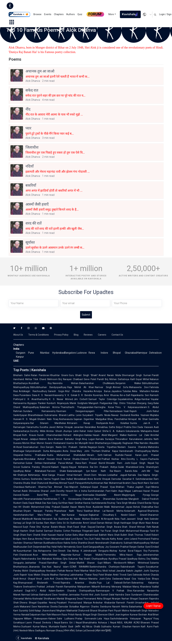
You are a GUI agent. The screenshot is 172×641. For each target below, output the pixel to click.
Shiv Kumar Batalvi (47, 526)
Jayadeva (116, 391)
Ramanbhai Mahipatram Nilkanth (82, 586)
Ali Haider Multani (80, 519)
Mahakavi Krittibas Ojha (55, 558)
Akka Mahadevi (141, 391)
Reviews (88, 334)
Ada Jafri (139, 471)
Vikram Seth (95, 455)
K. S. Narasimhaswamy (51, 395)
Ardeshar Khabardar (104, 602)
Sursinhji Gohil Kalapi (30, 610)
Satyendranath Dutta (37, 451)
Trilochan (131, 403)
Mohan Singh (112, 523)
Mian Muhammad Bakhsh (93, 534)
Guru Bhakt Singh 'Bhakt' (83, 375)
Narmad (25, 594)
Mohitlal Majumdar (60, 554)
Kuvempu (98, 395)
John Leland (130, 538)
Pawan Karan (133, 455)
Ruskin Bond (32, 495)
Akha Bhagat (104, 598)
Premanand (90, 598)
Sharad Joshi (48, 491)
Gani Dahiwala (134, 574)
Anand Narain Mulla (110, 375)
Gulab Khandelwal (128, 467)
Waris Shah (114, 534)
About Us (18, 334)
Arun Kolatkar (119, 423)
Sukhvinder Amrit (79, 523)
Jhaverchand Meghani (54, 610)
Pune (31, 352)
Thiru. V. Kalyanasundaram (131, 407)
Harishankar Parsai (54, 463)
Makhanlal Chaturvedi (78, 610)
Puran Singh (111, 530)
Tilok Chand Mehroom (45, 379)
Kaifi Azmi (147, 626)
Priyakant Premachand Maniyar (74, 602)
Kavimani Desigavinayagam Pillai (82, 411)
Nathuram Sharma (36, 487)
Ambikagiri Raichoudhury (33, 391)
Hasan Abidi (100, 435)
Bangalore (70, 352)
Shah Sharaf (129, 526)
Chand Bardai (144, 503)
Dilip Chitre (119, 403)
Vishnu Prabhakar (35, 455)
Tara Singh (122, 503)
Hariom (136, 626)
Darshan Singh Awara (108, 526)
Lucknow (81, 352)
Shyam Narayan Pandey (38, 511)
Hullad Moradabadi (76, 479)
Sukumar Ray (75, 558)
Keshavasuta (66, 419)
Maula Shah (65, 526)
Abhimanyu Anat (37, 475)
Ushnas (34, 594)
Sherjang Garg (145, 403)
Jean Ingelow (122, 614)
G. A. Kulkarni (117, 431)
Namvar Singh (103, 387)
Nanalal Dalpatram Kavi (33, 614)
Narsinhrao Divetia (48, 606)
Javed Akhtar (56, 427)
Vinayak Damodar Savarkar (117, 479)
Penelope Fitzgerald (82, 530)
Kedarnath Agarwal (135, 511)
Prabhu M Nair (55, 515)
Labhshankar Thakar (81, 574)
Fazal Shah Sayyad (84, 526)
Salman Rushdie (113, 455)
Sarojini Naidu (54, 447)
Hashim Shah (27, 530)
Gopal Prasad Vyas (103, 487)
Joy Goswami (112, 546)
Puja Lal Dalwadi (110, 582)
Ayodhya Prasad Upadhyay (123, 558)
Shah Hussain (48, 534)
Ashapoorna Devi (47, 550)
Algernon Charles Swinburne (95, 606)
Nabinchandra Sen (31, 558)
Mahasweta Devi (139, 387)
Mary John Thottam (89, 451)
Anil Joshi (94, 594)
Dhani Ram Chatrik (30, 534)
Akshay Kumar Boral (121, 550)
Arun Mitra (40, 554)
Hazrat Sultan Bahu (67, 534)
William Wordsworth (115, 562)
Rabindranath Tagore (133, 566)
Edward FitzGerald (90, 459)
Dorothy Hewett (64, 491)
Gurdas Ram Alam (46, 523)
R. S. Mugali (29, 419)
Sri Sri (66, 523)
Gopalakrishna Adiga (129, 399)
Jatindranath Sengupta (96, 550)
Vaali (126, 411)
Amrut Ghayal (27, 578)
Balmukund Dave (48, 594)
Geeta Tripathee (107, 447)
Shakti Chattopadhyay (96, 558)
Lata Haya (103, 618)
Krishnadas (88, 495)
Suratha (44, 427)
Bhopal (117, 352)
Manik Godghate (79, 403)
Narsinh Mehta (120, 606)
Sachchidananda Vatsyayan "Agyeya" (131, 618)
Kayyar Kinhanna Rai (81, 467)
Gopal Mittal (142, 379)
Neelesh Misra (26, 630)
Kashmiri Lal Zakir (139, 435)
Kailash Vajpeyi (59, 467)
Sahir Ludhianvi (65, 618)
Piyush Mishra (121, 610)
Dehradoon (155, 352)
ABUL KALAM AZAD (128, 622)
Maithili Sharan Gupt (90, 562)
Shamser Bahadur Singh (67, 439)
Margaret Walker (117, 435)
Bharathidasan (35, 415)
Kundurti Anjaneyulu (58, 403)
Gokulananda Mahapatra (139, 431)
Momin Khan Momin (33, 443)
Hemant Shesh (82, 475)
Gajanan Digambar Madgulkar (90, 419)
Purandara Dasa (28, 395)
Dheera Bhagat (28, 602)
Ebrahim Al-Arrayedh (102, 519)
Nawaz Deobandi (120, 415)
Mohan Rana (73, 463)
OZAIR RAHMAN (79, 566)
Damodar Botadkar (68, 606)
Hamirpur (142, 352)
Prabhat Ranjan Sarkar (132, 546)
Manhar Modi (87, 570)
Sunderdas (122, 499)
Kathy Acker (116, 538)
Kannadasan (116, 411)
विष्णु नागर (51, 495)
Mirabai (132, 503)
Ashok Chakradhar (143, 507)
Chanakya (87, 499)
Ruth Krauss (29, 435)
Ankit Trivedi (119, 574)
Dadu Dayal (28, 503)
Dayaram (143, 598)
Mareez (68, 578)
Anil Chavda (57, 578)
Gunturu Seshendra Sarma (36, 479)
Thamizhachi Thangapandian (77, 407)
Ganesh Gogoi (56, 391)
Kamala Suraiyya (105, 439)
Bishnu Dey (144, 558)
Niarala (37, 519)
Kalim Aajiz (117, 491)
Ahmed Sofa (120, 387)
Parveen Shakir (56, 471)
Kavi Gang (52, 503)
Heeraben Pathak (55, 570)
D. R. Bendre (85, 395)
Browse (37, 14)
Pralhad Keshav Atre (114, 459)
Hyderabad (58, 352)
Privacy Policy (61, 334)
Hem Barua (28, 538)
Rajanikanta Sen (140, 395)
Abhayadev (56, 451)
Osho (59, 523)
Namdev (144, 443)
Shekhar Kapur (109, 451)
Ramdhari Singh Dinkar (61, 562)
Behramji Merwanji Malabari (116, 586)
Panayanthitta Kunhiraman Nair (91, 483)
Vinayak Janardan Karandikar (80, 427)
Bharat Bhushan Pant (101, 610)
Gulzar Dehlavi (34, 463)
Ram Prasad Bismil (93, 463)
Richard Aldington (73, 435)
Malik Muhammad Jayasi (118, 507)
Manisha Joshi (96, 578)
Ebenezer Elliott (106, 614)
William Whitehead (138, 562)
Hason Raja (134, 554)
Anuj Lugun (88, 439)
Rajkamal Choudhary (101, 515)
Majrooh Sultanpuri (80, 487)
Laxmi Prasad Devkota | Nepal (43, 622)
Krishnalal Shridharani (44, 598)
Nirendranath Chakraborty (109, 542)
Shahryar (22, 475)
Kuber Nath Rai (102, 471)
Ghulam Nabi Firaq (47, 419)
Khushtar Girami (59, 375)
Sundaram (136, 594)
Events (47, 14)
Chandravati (25, 554)
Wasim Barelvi (123, 471)
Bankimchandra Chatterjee (105, 566)
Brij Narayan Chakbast (70, 379)
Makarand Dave (28, 606)
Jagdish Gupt (143, 487)
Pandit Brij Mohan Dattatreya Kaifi (116, 379)
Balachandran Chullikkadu (97, 383)
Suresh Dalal (107, 594)
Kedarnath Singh (139, 610)
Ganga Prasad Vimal (60, 475)
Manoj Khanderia (142, 586)
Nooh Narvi (143, 483)
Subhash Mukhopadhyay (137, 542)
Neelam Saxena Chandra (132, 447)
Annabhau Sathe (106, 427)
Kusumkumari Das (27, 550)
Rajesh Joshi (141, 411)
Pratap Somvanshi (85, 618)
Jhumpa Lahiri (71, 431)
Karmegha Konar (104, 407)
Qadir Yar (99, 530)
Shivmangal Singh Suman (136, 375)
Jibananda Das (37, 566)
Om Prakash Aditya (105, 467)
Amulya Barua (102, 391)
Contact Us (117, 334)
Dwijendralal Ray (42, 546)
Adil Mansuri (80, 578)
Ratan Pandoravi (40, 375)
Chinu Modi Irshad (105, 570)
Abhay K (77, 550)
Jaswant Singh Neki (137, 519)
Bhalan (108, 574)
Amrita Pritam (42, 538)
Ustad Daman (97, 523)
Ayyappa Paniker (36, 403)
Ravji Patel (98, 574)
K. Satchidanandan (143, 479)
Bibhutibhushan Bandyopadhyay (48, 387)
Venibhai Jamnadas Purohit (73, 594)
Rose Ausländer (94, 507)
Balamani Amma (50, 407)
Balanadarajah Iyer (78, 471)
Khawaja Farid (147, 530)
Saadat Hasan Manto (73, 507)
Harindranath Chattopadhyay (135, 451)
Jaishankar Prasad (35, 562)
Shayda (45, 574)
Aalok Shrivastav (31, 491)
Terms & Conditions (38, 334)
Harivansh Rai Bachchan (55, 519)
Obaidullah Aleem (108, 495)
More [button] (111, 14)
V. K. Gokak (71, 395)
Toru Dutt (89, 538)
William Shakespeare (36, 618)
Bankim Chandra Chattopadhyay (75, 590)
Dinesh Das (64, 550)
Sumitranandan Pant (99, 491)
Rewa (91, 352)
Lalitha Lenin (74, 415)
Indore (104, 352)
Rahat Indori (86, 431)
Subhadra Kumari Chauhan (116, 626)
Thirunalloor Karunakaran (129, 439)
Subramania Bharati (55, 415)
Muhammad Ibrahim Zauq (123, 483)
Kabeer (52, 618)
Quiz (79, 14)
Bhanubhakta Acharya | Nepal (99, 622)
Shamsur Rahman (33, 542)
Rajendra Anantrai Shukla (78, 582)
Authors (70, 14)
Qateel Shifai (101, 431)
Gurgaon (20, 352)
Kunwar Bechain (138, 614)
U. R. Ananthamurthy (36, 399)
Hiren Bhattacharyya (100, 443)
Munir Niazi (145, 523)
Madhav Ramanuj (59, 574)
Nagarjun (92, 447)
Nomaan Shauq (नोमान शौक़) (60, 630)
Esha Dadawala (114, 578)
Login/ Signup (153, 605)
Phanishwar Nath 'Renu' (68, 511)
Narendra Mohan (66, 383)
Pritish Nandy (75, 614)
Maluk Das (40, 503)
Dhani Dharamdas (104, 499)
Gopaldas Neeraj (46, 602)
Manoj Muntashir (50, 626)
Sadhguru (40, 630)
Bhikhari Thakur (125, 487)
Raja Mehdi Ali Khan (80, 387)
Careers (102, 334)
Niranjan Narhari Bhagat (125, 598)
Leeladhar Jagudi (117, 475)
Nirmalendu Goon (73, 546)
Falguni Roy (141, 550)
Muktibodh (27, 519)
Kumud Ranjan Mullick (88, 554)
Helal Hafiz (57, 546)
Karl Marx (36, 515)
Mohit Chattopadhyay (33, 570)
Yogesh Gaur (58, 479)
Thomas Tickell (142, 534)
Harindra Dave (122, 594)
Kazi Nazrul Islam (58, 566)
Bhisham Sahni (21, 375)
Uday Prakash (52, 507)
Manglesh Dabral (139, 499)
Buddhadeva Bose (53, 542)
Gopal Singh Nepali (142, 463)
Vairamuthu (32, 427)
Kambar (146, 399)
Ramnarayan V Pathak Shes (114, 590)
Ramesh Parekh (125, 602)
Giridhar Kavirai (82, 503)
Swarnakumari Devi (34, 447)
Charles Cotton (62, 530)
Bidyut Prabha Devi (126, 427)
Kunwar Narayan (77, 515)
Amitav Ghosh (54, 431)
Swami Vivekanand (55, 443)
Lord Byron (77, 538)
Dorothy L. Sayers (137, 459)
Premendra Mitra (114, 554)
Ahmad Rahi (144, 526)
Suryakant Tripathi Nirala (96, 415)
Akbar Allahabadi (35, 471)
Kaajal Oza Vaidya (134, 578)
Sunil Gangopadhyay (93, 546)
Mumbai (44, 352)
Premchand (144, 538)
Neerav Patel (73, 570)
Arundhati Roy (40, 383)
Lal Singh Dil (28, 523)
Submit (86, 314)
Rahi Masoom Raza (57, 614)
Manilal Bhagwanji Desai (70, 598)
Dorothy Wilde (37, 431)
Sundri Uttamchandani (49, 435)
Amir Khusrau (111, 395)
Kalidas (88, 435)
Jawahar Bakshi (124, 570)
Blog (76, 334)
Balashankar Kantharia (141, 606)
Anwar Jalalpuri (29, 439)
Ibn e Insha (80, 491)
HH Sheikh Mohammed (31, 507)
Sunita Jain (139, 423)
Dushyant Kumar (30, 626)
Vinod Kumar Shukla (68, 459)
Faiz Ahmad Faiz (58, 487)
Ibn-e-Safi (125, 395)
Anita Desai (69, 451)
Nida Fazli (120, 519)
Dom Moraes (98, 475)
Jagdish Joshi (141, 570)
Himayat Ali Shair (138, 419)
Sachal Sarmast (44, 530)
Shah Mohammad (129, 530)
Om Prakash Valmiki (75, 447)
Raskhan (88, 511)
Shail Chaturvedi (39, 483)
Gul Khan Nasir (66, 503)
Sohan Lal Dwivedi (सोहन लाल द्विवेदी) (93, 630)
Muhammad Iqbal (60, 538)
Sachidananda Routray (103, 503)
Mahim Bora (46, 439)
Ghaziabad (131, 352)
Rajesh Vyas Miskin (30, 574)
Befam (127, 582)
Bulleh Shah (127, 534)
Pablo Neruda (102, 538)
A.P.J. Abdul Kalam (43, 590)
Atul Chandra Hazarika (79, 391)
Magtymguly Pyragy (136, 495)
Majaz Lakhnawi (133, 491)
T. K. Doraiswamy (70, 499)
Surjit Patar (29, 526)
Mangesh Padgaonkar (101, 403)
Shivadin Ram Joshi (118, 463)
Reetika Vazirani (140, 415)
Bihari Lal (100, 511)
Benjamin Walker (129, 383)
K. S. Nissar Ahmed (61, 399)
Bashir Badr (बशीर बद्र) (72, 626)
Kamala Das (135, 475)
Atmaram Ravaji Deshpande (87, 423)
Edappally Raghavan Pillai (125, 443)
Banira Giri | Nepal (71, 622)
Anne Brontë (94, 479)
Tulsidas (126, 391)
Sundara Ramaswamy (39, 411)
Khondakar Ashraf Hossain (39, 459)
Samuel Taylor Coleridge (102, 399)
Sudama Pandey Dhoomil (35, 467)
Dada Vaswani (145, 427)
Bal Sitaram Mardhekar (48, 423)
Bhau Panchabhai (117, 419)
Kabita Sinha (70, 542)
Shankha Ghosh (86, 542)
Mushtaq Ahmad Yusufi (61, 483)
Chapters (59, 14)
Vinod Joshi (42, 578)
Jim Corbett (81, 399)
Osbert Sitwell (138, 515)
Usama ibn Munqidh (77, 443)
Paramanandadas (33, 499)
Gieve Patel (90, 379)
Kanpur (20, 356)
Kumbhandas (50, 499)
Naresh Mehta (114, 511)
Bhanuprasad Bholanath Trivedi (39, 582)
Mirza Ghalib (93, 626)
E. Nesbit (121, 515)
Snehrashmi (29, 586)
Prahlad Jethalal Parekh (50, 586)
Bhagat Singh (90, 614)
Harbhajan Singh (129, 523)
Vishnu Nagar (71, 495)
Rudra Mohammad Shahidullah (66, 455)
